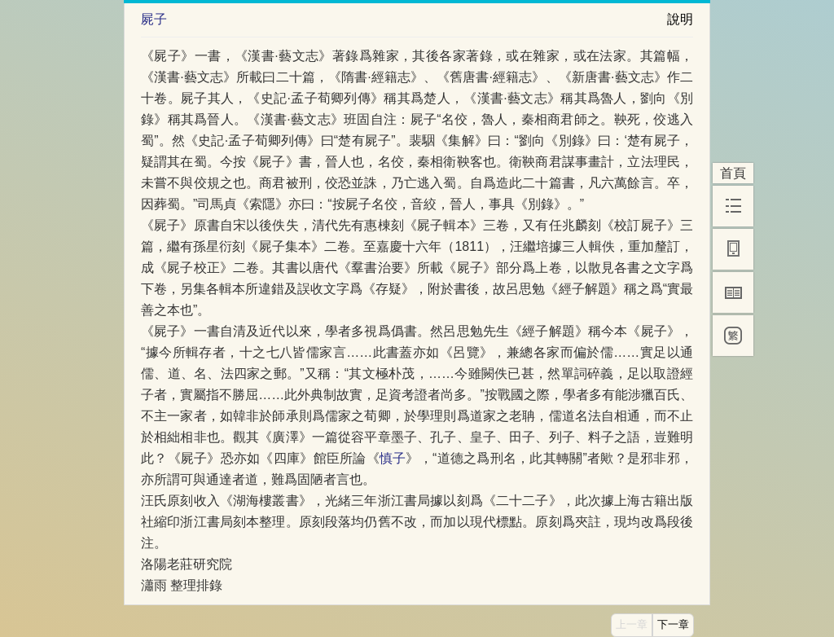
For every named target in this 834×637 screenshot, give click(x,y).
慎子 (393, 458)
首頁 (733, 173)
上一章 (631, 624)
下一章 (673, 624)
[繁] (733, 335)
